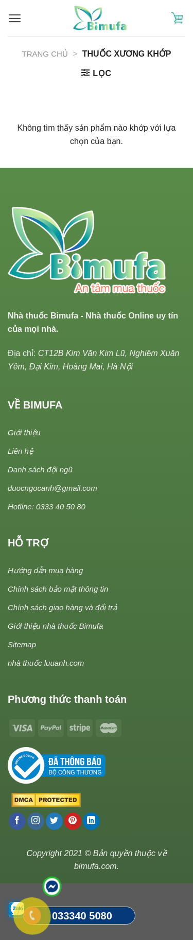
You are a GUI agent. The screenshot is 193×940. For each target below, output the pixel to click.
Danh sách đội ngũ (40, 469)
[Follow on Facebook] (17, 821)
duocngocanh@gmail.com (52, 488)
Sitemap (22, 644)
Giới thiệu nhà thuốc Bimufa (55, 626)
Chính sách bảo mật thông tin (58, 588)
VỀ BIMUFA (35, 405)
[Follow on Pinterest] (72, 821)
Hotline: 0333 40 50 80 (46, 506)
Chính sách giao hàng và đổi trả (62, 607)
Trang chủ (45, 53)
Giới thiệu (24, 432)
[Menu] (15, 18)
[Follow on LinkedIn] (91, 821)
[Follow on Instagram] (35, 821)
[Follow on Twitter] (54, 821)
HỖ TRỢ (28, 542)
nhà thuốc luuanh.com (46, 663)
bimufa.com (95, 866)
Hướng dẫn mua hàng (45, 570)
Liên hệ (20, 451)
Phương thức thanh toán (67, 699)
